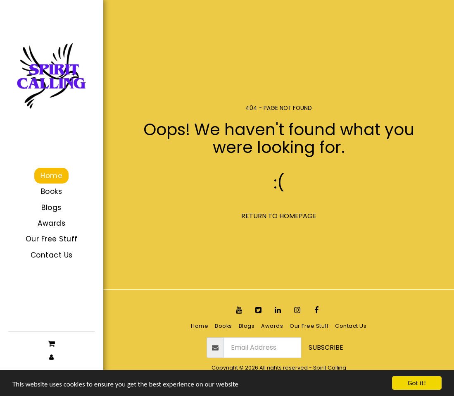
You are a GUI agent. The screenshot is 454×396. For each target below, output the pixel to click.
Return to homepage (278, 216)
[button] (51, 343)
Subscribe (326, 347)
